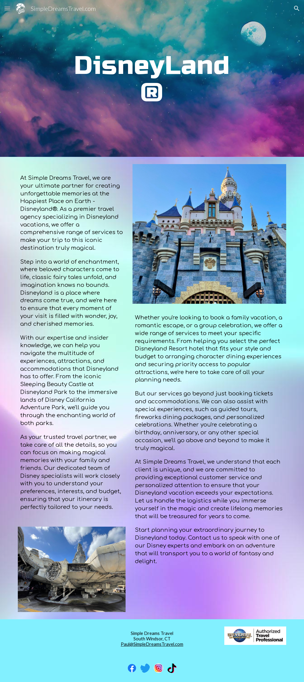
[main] (152, 78)
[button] (7, 8)
